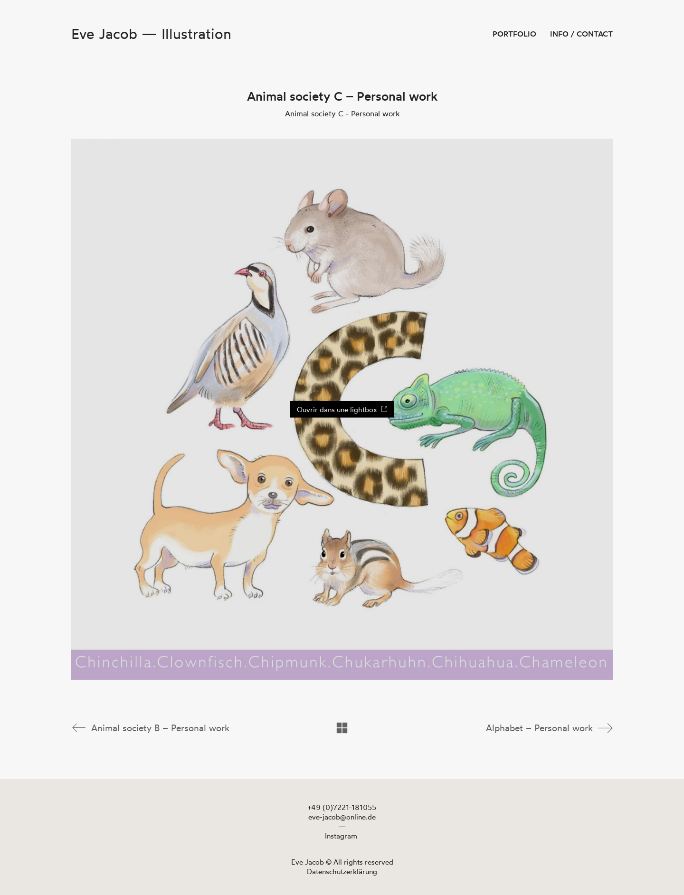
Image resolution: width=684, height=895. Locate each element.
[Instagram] (341, 835)
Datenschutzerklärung (342, 871)
